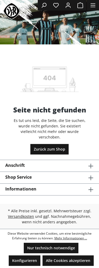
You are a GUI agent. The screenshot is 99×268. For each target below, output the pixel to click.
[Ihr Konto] (68, 5)
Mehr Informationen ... (70, 238)
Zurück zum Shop (49, 149)
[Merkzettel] (56, 5)
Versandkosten (21, 216)
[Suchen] (44, 5)
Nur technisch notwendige (51, 247)
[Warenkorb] (80, 5)
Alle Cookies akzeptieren (68, 260)
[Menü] (93, 5)
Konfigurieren (24, 260)
